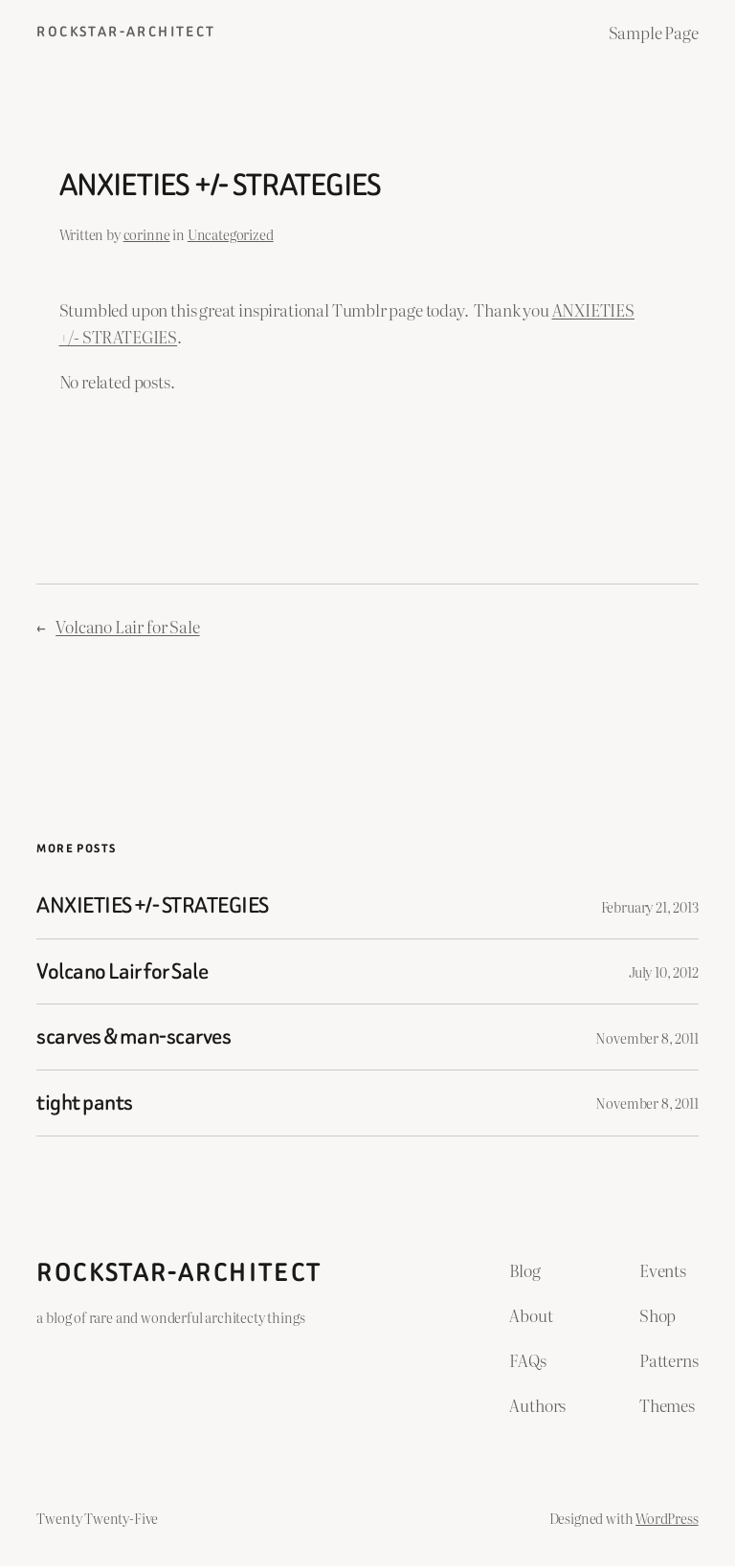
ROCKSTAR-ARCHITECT (125, 32)
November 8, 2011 (646, 1037)
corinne (146, 234)
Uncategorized (231, 234)
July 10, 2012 (664, 971)
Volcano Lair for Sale (127, 626)
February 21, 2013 (650, 906)
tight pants (84, 1103)
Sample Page (654, 32)
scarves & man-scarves (133, 1037)
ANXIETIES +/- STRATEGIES (152, 906)
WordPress (666, 1518)
